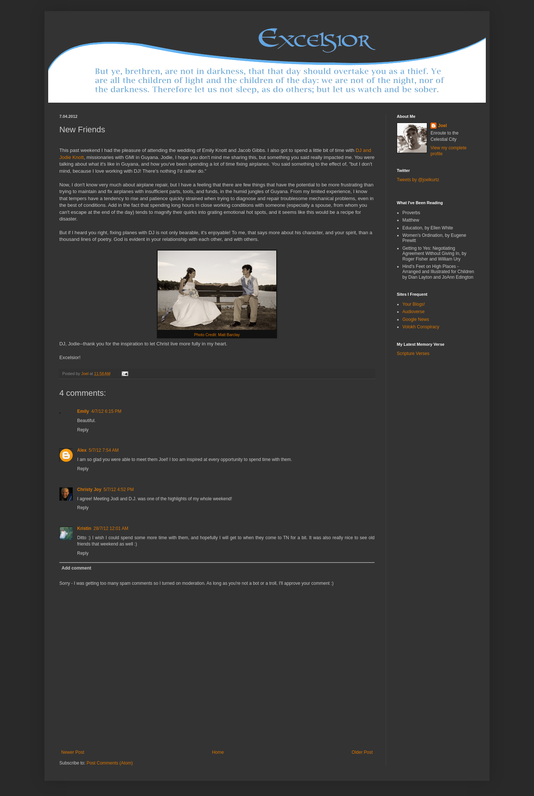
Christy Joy (89, 489)
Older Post (362, 752)
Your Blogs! (413, 304)
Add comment (76, 568)
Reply (83, 429)
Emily (83, 411)
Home (218, 752)
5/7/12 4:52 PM (118, 489)
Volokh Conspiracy (420, 326)
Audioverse (413, 311)
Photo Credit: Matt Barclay (217, 334)
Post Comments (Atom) (109, 763)
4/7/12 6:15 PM (106, 411)
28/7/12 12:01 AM (110, 528)
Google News (415, 319)
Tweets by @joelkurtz (418, 179)
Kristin (84, 528)
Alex (81, 450)
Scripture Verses (413, 353)
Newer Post (72, 752)
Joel (442, 125)
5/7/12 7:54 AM (104, 450)
